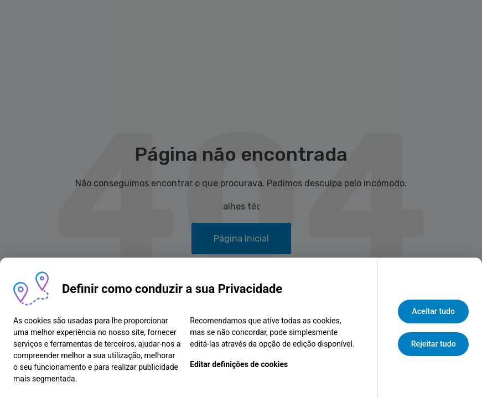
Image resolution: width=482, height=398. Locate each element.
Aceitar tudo (433, 311)
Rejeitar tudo (433, 343)
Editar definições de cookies (239, 364)
